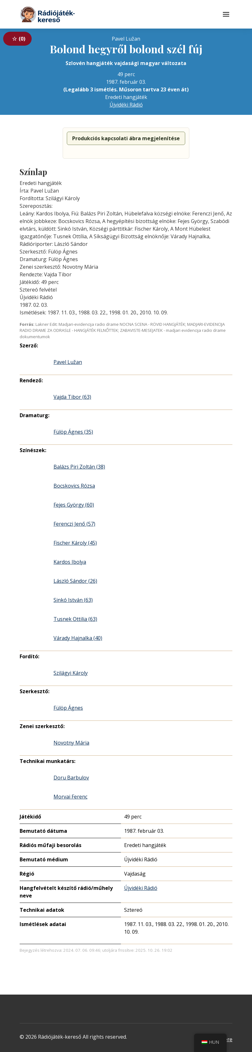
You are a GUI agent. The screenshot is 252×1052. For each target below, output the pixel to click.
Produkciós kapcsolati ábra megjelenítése (126, 138)
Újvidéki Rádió (126, 104)
